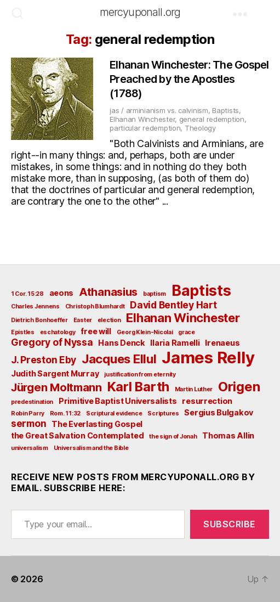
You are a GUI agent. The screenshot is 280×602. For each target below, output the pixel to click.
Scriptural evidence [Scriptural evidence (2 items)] (114, 413)
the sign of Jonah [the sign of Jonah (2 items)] (173, 436)
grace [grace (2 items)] (186, 332)
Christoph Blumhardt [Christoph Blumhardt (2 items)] (95, 306)
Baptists (225, 110)
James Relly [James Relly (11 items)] (208, 357)
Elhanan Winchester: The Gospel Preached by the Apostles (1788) (189, 79)
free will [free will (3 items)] (96, 331)
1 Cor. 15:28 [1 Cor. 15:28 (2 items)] (27, 293)
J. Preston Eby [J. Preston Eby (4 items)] (43, 359)
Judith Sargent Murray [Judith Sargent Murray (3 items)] (55, 373)
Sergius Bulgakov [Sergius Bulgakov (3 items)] (218, 412)
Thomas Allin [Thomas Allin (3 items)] (228, 435)
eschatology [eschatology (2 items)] (58, 332)
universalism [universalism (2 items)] (29, 448)
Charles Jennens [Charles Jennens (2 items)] (35, 306)
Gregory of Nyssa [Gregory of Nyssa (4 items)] (52, 342)
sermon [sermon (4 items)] (28, 423)
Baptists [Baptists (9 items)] (201, 290)
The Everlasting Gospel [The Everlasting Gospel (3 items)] (97, 424)
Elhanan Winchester (142, 119)
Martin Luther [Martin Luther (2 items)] (194, 389)
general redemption (211, 119)
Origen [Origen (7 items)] (239, 387)
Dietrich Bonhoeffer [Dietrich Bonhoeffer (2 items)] (39, 320)
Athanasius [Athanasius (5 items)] (108, 292)
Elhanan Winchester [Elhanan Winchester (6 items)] (182, 318)
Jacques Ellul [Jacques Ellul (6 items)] (119, 359)
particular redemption (145, 127)
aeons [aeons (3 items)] (61, 292)
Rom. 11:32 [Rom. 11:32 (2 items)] (65, 413)
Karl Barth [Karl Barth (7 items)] (138, 387)
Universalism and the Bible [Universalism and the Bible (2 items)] (91, 448)
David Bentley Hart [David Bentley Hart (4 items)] (173, 305)
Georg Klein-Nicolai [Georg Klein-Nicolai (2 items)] (145, 332)
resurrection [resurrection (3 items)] (207, 401)
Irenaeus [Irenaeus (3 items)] (222, 342)
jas (114, 110)
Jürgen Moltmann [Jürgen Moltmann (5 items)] (56, 387)
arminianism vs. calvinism (167, 110)
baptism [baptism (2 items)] (154, 293)
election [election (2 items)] (109, 320)
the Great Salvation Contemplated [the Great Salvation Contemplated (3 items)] (77, 435)
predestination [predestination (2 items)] (32, 402)
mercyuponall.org (140, 12)
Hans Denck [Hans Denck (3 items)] (121, 342)
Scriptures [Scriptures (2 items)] (163, 413)
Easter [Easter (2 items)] (82, 320)
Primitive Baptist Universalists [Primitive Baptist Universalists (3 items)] (118, 401)
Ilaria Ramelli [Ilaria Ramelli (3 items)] (174, 342)
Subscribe (229, 524)
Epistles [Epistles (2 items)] (23, 332)
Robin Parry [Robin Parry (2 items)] (27, 413)
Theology (200, 127)
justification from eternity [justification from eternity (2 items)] (140, 374)
